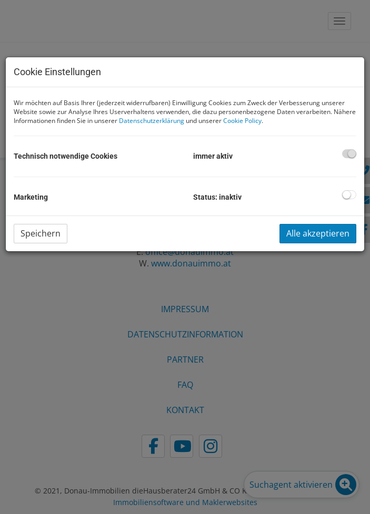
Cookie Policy (242, 120)
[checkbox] (349, 153)
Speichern (41, 233)
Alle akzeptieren (317, 233)
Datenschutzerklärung (151, 120)
